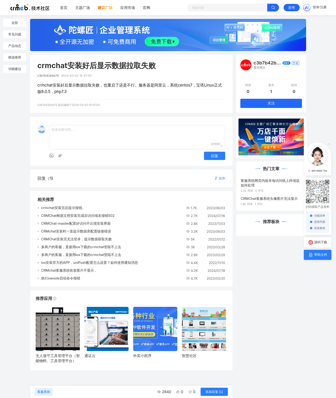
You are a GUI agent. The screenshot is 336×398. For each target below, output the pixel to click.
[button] (219, 178)
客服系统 (43, 392)
